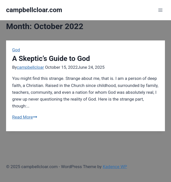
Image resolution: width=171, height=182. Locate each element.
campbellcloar (30, 67)
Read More (24, 117)
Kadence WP (115, 166)
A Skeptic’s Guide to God (51, 58)
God (16, 49)
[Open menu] (160, 10)
